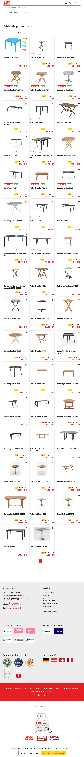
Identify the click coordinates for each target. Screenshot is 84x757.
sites (22, 595)
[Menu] (79, 3)
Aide (44, 609)
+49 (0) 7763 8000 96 (13, 603)
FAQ (44, 598)
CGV (57, 688)
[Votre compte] (66, 3)
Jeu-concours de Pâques (23, 688)
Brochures (50, 691)
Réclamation (47, 606)
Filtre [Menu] (17, 32)
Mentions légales (47, 688)
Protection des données (70, 688)
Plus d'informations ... (65, 748)
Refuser (23, 753)
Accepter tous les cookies (53, 753)
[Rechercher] (79, 7)
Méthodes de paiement (50, 603)
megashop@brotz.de (15, 608)
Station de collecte (49, 592)
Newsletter (46, 595)
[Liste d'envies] (70, 3)
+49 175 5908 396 (16, 605)
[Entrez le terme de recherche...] (42, 7)
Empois (37, 688)
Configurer (34, 753)
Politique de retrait (49, 601)
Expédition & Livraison (50, 611)
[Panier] (74, 3)
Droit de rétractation (37, 691)
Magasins (9, 688)
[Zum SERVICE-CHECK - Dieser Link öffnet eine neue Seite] (42, 722)
